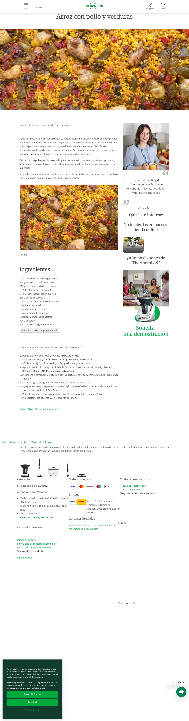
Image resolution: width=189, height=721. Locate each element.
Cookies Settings (32, 710)
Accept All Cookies (32, 694)
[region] (32, 689)
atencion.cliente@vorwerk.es (37, 517)
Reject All (32, 702)
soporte (34, 502)
